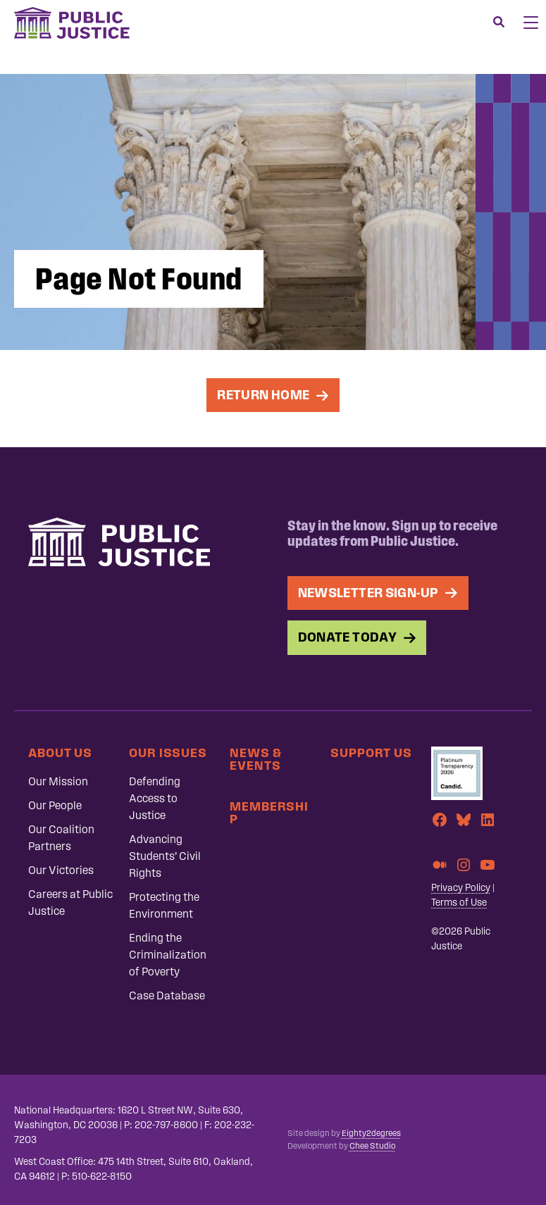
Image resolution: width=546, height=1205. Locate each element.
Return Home (263, 394)
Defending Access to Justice (154, 798)
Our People (55, 805)
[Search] (498, 22)
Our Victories (61, 870)
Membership (269, 812)
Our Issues (168, 752)
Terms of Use (459, 902)
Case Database (167, 995)
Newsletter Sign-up (368, 592)
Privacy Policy (460, 887)
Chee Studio (372, 1146)
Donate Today (347, 637)
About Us (60, 752)
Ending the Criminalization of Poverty (167, 955)
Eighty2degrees (371, 1133)
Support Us (371, 752)
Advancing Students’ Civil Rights (165, 856)
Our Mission (58, 781)
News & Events (255, 759)
